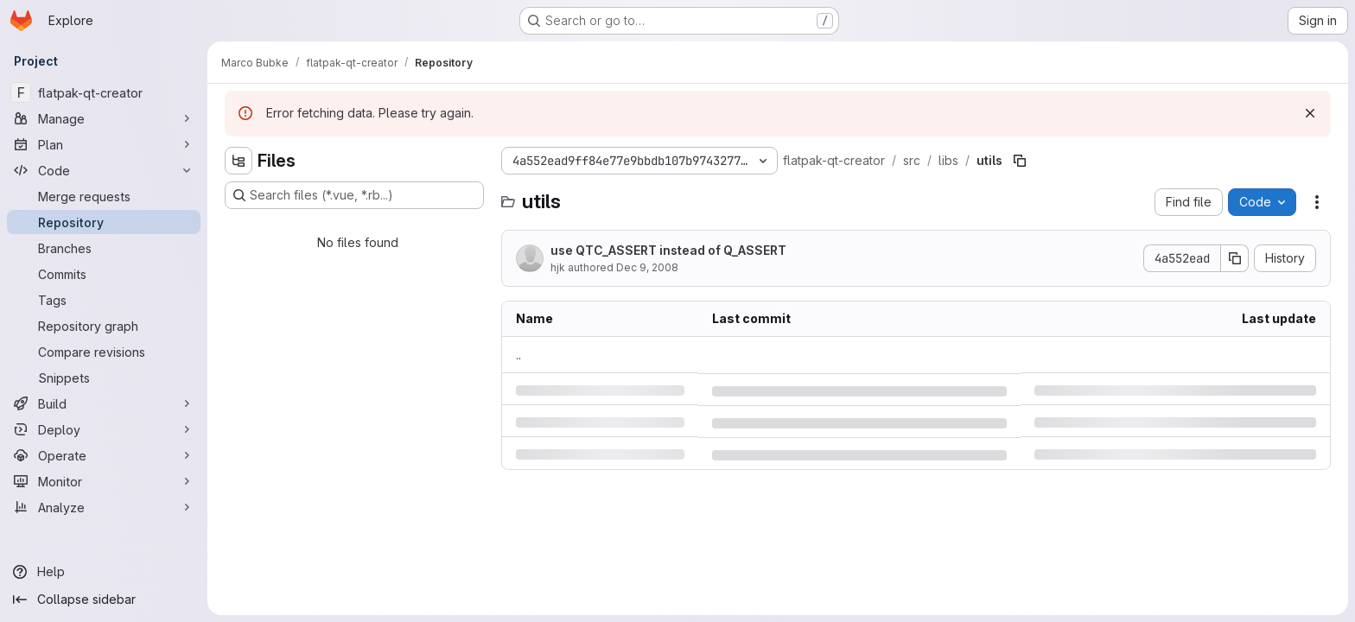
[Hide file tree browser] (238, 161)
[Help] (103, 572)
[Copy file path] (1020, 161)
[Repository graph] (103, 326)
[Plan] (103, 144)
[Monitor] (103, 481)
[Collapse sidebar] (103, 599)
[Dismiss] (1310, 113)
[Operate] (103, 455)
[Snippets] (103, 377)
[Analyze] (103, 507)
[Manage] (103, 118)
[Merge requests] (103, 196)
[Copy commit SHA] (1235, 258)
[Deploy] (103, 429)
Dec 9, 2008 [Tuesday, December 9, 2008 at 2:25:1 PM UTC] (647, 267)
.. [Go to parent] (518, 354)
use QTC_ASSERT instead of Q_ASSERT (668, 250)
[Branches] (103, 248)
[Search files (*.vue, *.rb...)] (354, 195)
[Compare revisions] (103, 352)
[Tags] (103, 300)
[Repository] (103, 222)
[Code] (103, 170)
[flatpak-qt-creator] (103, 92)
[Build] (103, 403)
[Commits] (103, 274)
